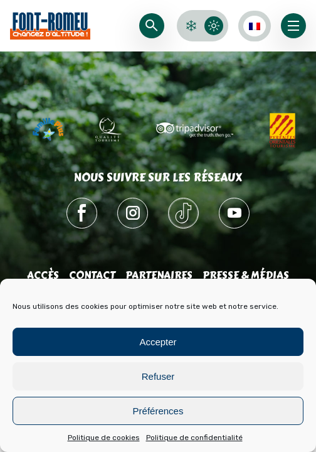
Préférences (158, 411)
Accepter (157, 341)
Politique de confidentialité (194, 437)
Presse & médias (246, 275)
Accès (43, 275)
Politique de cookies (104, 437)
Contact (92, 275)
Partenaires (158, 275)
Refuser (158, 376)
